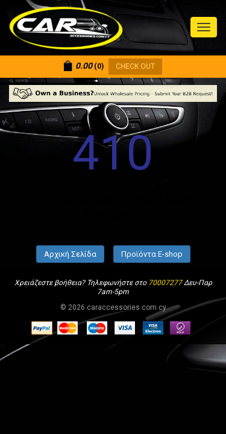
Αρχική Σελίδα (70, 254)
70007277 (165, 282)
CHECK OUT (135, 66)
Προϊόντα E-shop (152, 254)
